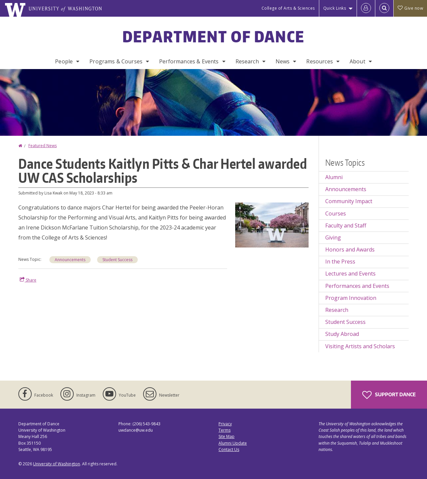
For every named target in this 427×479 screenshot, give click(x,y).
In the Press (340, 261)
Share (28, 280)
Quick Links (334, 8)
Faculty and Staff (345, 225)
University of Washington (56, 464)
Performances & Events (189, 61)
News (283, 61)
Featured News (42, 145)
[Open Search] (384, 8)
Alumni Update (233, 443)
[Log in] (366, 8)
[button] (272, 224)
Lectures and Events (350, 273)
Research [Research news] (336, 310)
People (64, 61)
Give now (410, 8)
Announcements (70, 260)
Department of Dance (213, 36)
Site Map (227, 436)
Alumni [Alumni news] (334, 177)
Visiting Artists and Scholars (360, 346)
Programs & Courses (115, 61)
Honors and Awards (350, 249)
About (357, 61)
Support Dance (389, 395)
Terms (225, 430)
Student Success (117, 260)
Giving (333, 237)
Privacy (225, 424)
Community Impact (348, 201)
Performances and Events (357, 286)
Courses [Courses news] (335, 213)
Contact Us (229, 449)
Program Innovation (350, 298)
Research (247, 61)
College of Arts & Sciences (288, 8)
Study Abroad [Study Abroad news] (342, 334)
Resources (319, 61)
